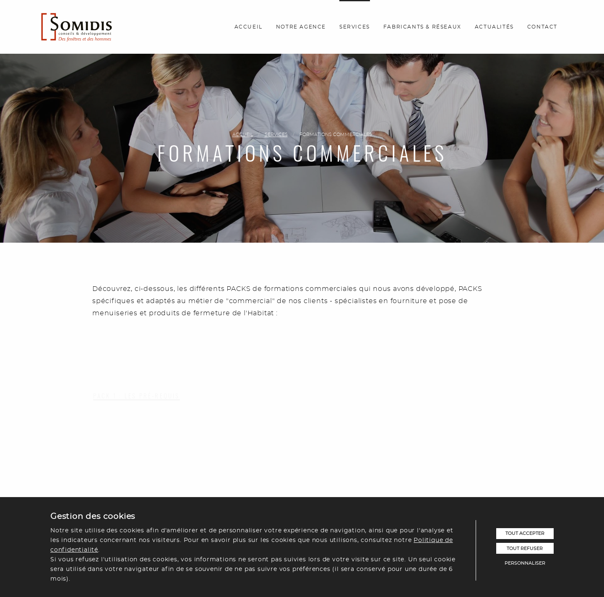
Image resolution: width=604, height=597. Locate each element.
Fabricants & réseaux (422, 26)
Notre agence (301, 26)
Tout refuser (525, 548)
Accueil (248, 26)
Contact (542, 26)
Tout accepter (524, 533)
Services (354, 26)
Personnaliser (525, 563)
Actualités (494, 26)
